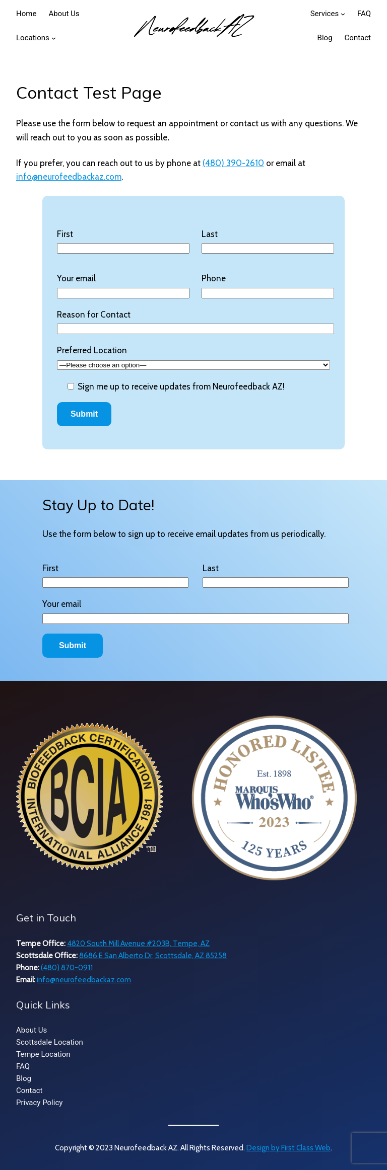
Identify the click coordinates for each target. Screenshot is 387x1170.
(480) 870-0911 (67, 967)
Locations (32, 37)
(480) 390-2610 (233, 163)
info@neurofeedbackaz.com (68, 177)
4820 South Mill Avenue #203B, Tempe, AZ (138, 943)
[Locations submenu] (53, 38)
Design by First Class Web (288, 1147)
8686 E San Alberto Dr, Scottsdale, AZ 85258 (153, 955)
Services (324, 13)
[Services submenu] (343, 14)
